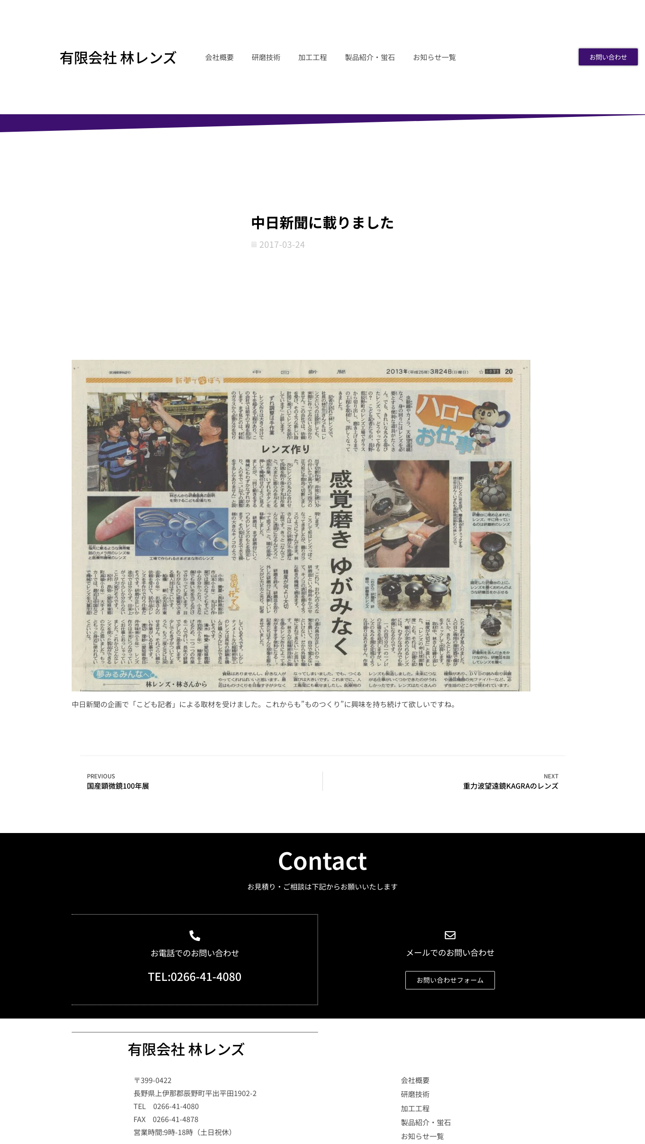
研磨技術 (266, 57)
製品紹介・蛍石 (370, 57)
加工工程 (312, 57)
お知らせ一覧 (434, 57)
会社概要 (219, 57)
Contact (322, 859)
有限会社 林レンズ (118, 57)
